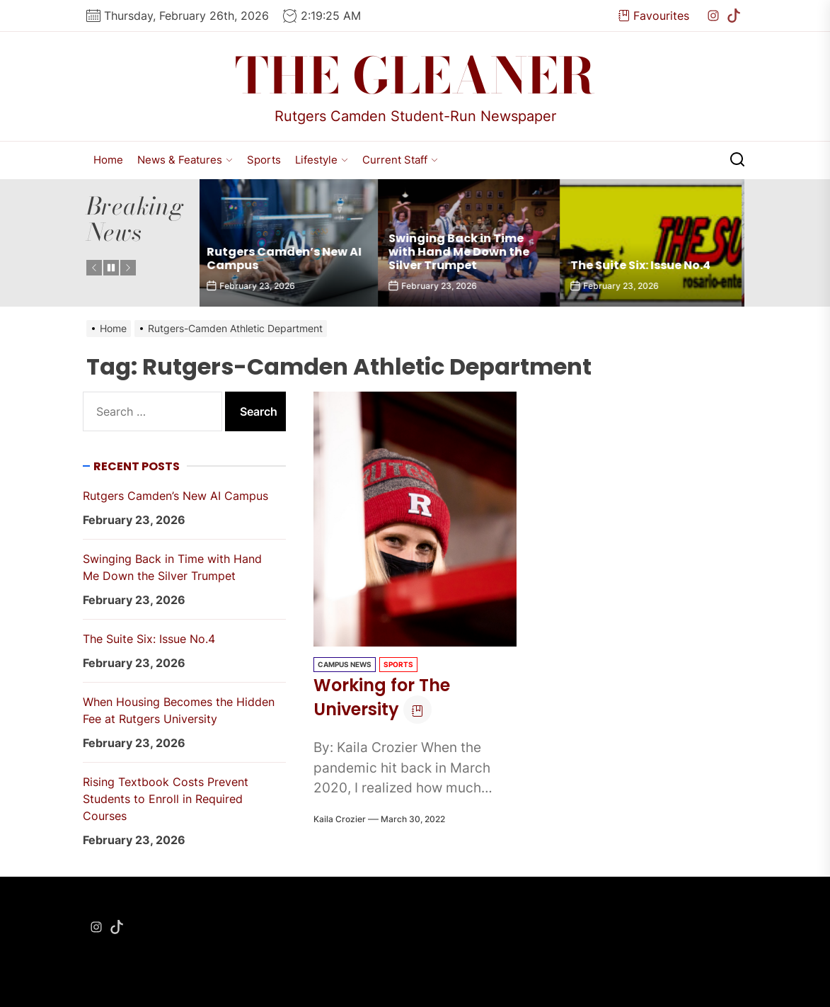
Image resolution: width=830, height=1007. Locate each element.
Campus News (344, 664)
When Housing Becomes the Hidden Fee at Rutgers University (179, 710)
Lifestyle (321, 159)
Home (108, 159)
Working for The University (381, 697)
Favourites (653, 15)
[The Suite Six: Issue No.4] (654, 243)
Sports (264, 159)
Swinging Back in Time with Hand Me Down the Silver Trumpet (462, 251)
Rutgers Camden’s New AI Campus (287, 258)
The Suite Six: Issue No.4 (644, 265)
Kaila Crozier (339, 819)
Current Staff (400, 159)
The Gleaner (415, 76)
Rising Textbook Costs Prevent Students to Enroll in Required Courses (165, 799)
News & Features (185, 159)
